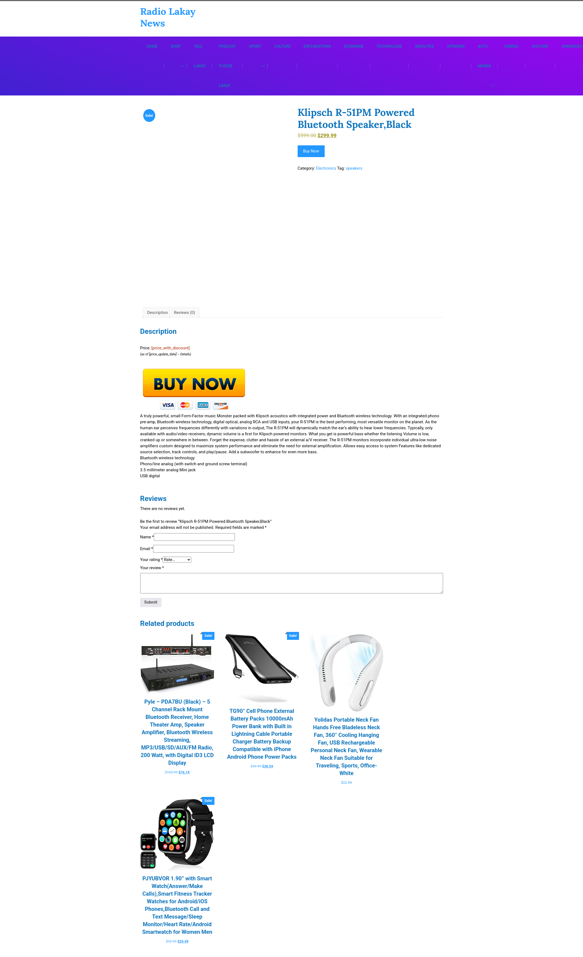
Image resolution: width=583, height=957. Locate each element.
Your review (152, 572)
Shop (176, 47)
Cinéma (511, 47)
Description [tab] (157, 317)
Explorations (317, 47)
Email (146, 553)
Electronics (326, 168)
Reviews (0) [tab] (184, 317)
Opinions (456, 47)
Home (152, 47)
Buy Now (311, 151)
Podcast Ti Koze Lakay (227, 66)
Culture (282, 47)
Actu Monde (484, 57)
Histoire (540, 47)
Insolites (424, 47)
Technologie (389, 47)
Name (147, 541)
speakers (354, 168)
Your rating (151, 564)
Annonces (572, 47)
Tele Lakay (199, 57)
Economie (353, 47)
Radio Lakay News (168, 17)
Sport (255, 47)
